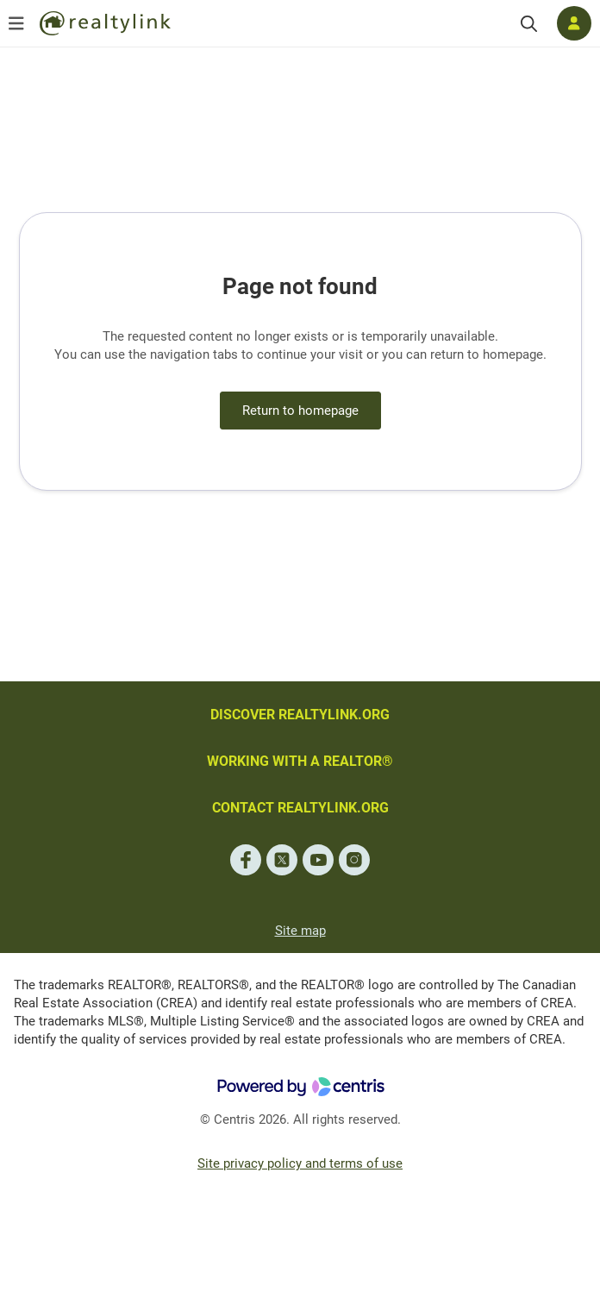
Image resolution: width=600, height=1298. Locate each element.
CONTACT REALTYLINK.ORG (300, 807)
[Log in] (574, 23)
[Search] (529, 24)
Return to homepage (300, 410)
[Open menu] (16, 23)
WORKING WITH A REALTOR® (300, 761)
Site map (300, 930)
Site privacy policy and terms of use (300, 1163)
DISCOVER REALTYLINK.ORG (300, 714)
